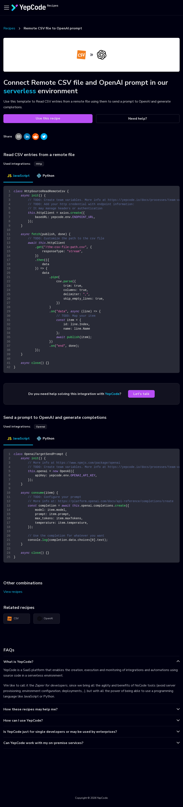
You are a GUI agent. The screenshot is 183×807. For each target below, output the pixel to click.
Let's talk (141, 394)
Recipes (9, 28)
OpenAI (45, 618)
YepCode (112, 394)
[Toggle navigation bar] (6, 7)
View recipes (12, 591)
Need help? (137, 118)
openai (40, 426)
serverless (19, 91)
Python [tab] (45, 175)
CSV (13, 618)
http (39, 164)
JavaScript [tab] (18, 175)
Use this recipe (48, 118)
